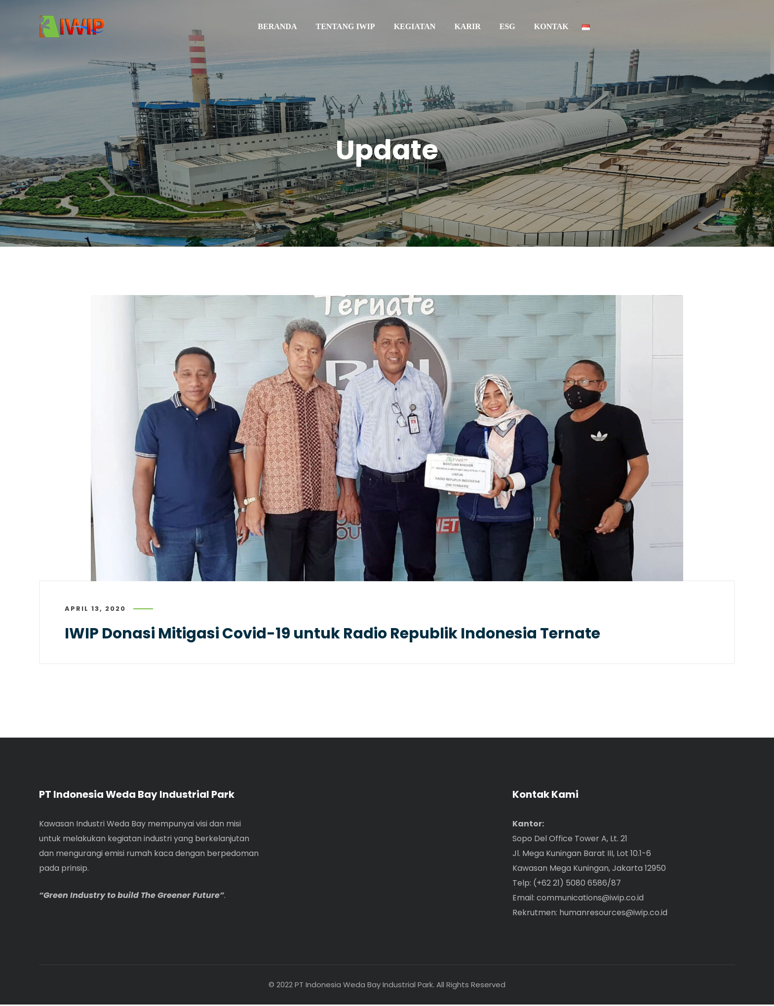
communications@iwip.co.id (590, 899)
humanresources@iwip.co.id (613, 914)
